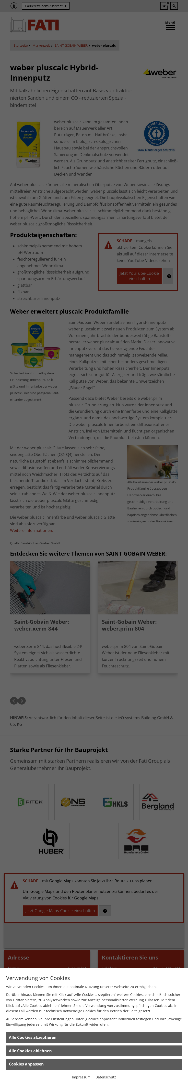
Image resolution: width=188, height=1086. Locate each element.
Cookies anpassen (26, 1064)
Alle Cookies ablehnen (30, 1051)
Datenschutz (105, 1077)
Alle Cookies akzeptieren (33, 1037)
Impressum (81, 1077)
